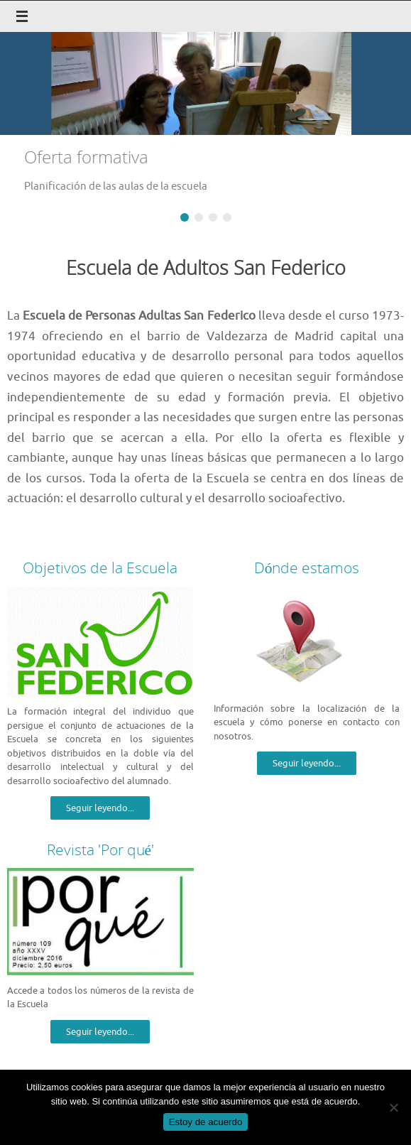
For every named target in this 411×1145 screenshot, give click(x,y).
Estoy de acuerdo (206, 1122)
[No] (393, 1107)
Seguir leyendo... (100, 808)
